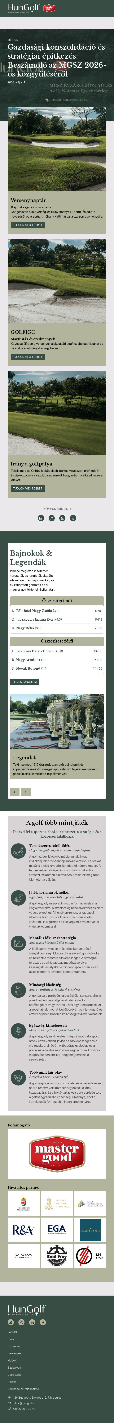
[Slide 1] (47, 100)
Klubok (12, 1360)
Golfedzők (14, 1374)
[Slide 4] (67, 100)
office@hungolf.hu (24, 1403)
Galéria (12, 1381)
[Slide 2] (54, 100)
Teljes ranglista (24, 681)
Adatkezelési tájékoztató (23, 1389)
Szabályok (14, 1367)
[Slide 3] (60, 100)
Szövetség (14, 1346)
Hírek (11, 1339)
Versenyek (14, 1353)
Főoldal (12, 1332)
